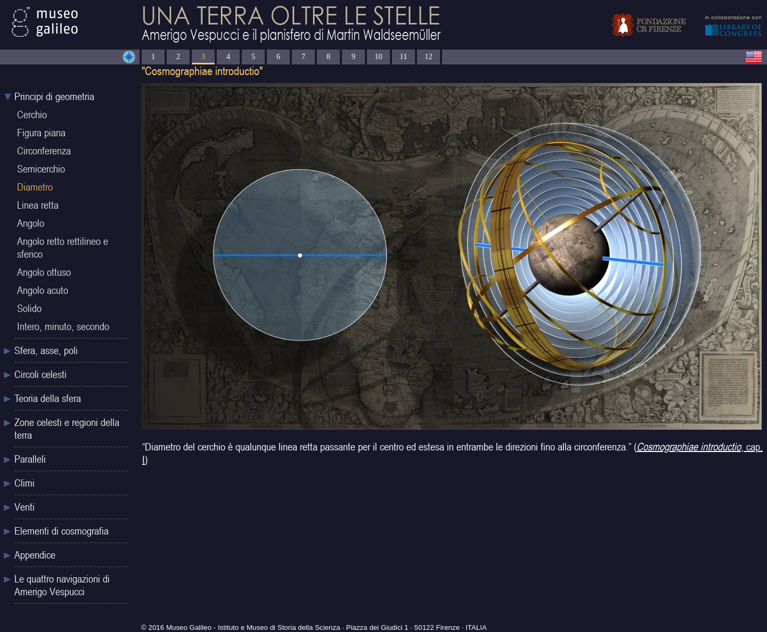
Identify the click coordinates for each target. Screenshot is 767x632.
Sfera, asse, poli (46, 350)
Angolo (30, 223)
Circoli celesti (40, 374)
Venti (24, 506)
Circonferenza (44, 150)
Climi (24, 483)
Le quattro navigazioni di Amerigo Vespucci (62, 585)
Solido (29, 308)
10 (378, 56)
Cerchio (32, 114)
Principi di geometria (54, 96)
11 (403, 56)
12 (428, 56)
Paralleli (30, 459)
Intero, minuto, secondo (63, 326)
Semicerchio (41, 168)
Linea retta (38, 205)
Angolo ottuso (44, 272)
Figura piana (41, 132)
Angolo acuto (42, 290)
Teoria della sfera (47, 398)
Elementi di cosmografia (61, 530)
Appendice (34, 554)
